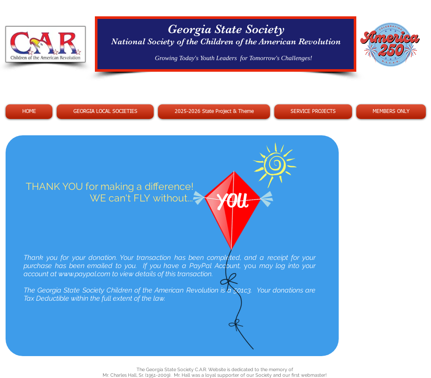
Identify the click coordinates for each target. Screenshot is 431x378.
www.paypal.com (84, 274)
